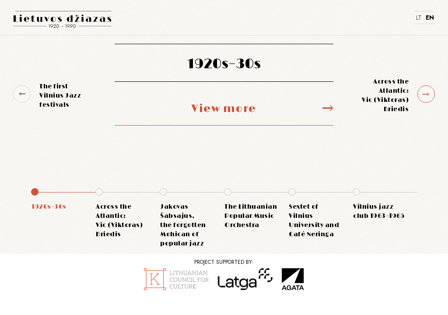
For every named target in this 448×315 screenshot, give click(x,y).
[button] (22, 94)
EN (429, 17)
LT (418, 17)
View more (224, 108)
